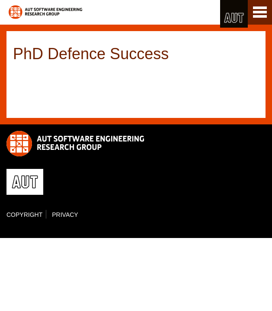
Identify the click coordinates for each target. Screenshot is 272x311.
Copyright (24, 214)
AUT (234, 14)
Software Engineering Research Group (45, 12)
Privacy (65, 214)
